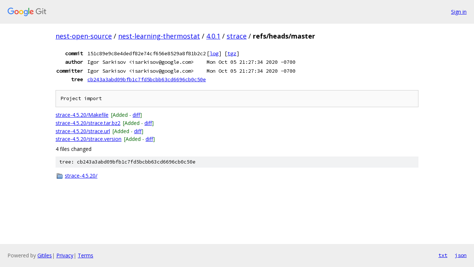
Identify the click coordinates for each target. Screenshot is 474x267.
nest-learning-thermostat (159, 36)
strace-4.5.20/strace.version (88, 138)
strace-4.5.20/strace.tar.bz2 (88, 122)
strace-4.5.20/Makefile (82, 114)
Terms (85, 255)
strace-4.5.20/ (81, 175)
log (214, 53)
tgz (231, 53)
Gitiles (44, 255)
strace (237, 36)
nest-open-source (84, 36)
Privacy (64, 255)
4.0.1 (213, 36)
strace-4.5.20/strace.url (83, 131)
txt (442, 255)
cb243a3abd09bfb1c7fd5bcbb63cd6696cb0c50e (146, 79)
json (461, 255)
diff (136, 114)
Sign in (459, 11)
